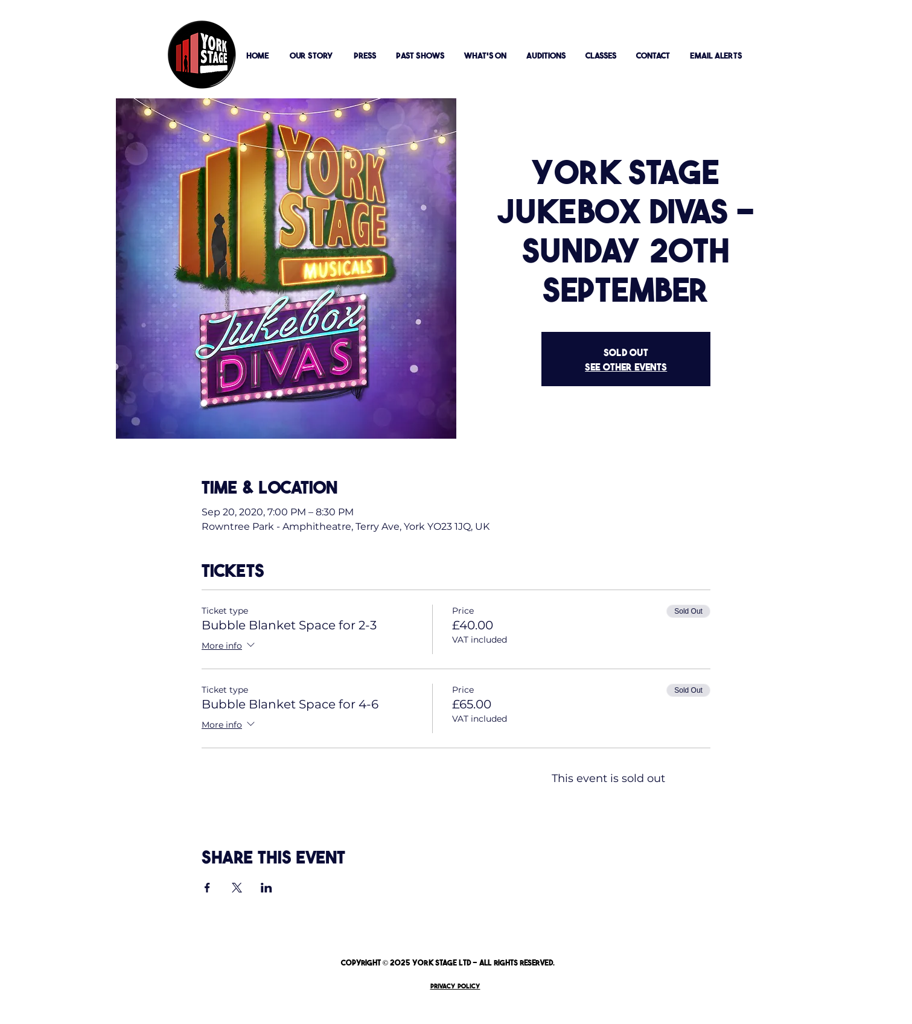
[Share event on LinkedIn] (266, 887)
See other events (626, 366)
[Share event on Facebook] (207, 887)
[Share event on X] (237, 887)
